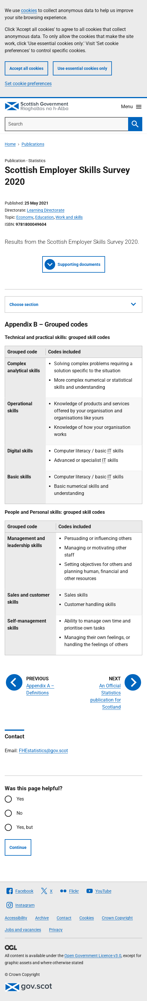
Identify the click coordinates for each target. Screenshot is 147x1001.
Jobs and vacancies (23, 929)
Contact (64, 918)
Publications (33, 144)
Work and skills (69, 217)
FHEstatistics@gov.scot (43, 750)
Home (10, 144)
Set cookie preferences (28, 83)
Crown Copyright (117, 918)
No (19, 813)
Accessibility (16, 918)
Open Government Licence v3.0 (92, 955)
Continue (18, 847)
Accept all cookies (26, 68)
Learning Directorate (45, 210)
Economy (24, 217)
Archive (42, 918)
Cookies (86, 918)
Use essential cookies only (82, 68)
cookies (29, 10)
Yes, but (25, 827)
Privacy (56, 929)
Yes (20, 799)
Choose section (72, 304)
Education (44, 217)
